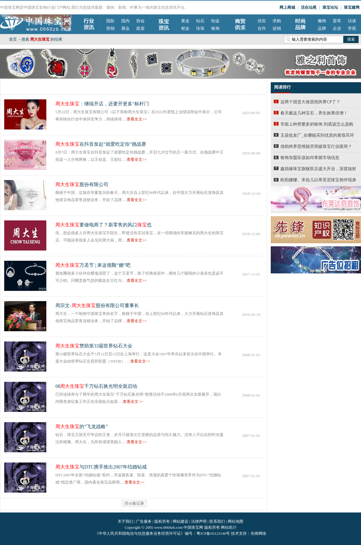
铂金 (215, 21)
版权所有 (162, 521)
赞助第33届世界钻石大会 (93, 345)
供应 (262, 21)
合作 (262, 28)
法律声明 (199, 521)
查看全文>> (137, 119)
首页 (13, 39)
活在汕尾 (308, 7)
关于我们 (125, 521)
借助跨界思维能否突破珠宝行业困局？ (316, 146)
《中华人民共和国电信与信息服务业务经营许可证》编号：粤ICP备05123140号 (163, 533)
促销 (277, 28)
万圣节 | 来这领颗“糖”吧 (92, 265)
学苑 (352, 28)
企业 (337, 28)
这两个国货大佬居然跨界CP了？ (310, 102)
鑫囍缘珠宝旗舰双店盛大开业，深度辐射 (318, 169)
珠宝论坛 (330, 7)
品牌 (322, 28)
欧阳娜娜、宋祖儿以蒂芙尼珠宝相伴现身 (318, 180)
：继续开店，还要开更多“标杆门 (102, 103)
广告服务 (144, 521)
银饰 (215, 28)
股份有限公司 (81, 184)
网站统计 (228, 527)
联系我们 (217, 521)
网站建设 (180, 521)
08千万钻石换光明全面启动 (96, 386)
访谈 (352, 21)
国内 (125, 21)
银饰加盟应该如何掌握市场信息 (309, 157)
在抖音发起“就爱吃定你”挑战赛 (100, 144)
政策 (140, 28)
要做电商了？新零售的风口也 (103, 224)
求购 (277, 21)
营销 (110, 28)
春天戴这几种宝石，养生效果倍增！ (314, 113)
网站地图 (235, 521)
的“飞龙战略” (81, 426)
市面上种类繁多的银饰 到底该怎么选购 (316, 124)
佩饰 (322, 21)
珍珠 (200, 28)
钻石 (200, 21)
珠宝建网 (351, 7)
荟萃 (337, 21)
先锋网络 (258, 533)
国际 (110, 21)
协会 (140, 21)
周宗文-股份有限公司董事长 (97, 305)
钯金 (185, 28)
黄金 (185, 21)
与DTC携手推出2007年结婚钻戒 (101, 466)
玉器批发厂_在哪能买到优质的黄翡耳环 (317, 135)
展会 (125, 28)
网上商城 (287, 7)
